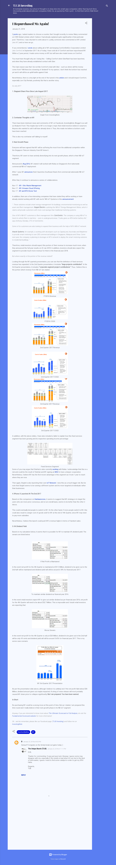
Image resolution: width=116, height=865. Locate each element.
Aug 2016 (26, 164)
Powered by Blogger (58, 855)
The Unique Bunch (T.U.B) (37, 749)
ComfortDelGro (23, 732)
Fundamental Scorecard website (24, 716)
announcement (68, 199)
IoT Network (51, 483)
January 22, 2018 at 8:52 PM (32, 741)
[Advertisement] (101, 52)
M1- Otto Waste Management (30, 186)
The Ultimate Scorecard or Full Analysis (63, 713)
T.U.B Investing (23, 5)
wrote (30, 48)
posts (16, 34)
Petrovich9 (63, 859)
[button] (86, 23)
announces (28, 172)
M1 (33, 732)
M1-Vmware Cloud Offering (29, 188)
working (55, 469)
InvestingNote (17, 724)
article (61, 78)
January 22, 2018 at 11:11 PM (56, 749)
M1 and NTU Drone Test (28, 191)
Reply (23, 775)
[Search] (107, 6)
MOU (56, 472)
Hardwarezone (40, 499)
